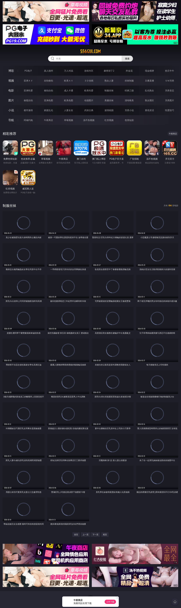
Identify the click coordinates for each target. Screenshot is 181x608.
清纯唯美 (129, 100)
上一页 (86, 534)
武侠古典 (88, 110)
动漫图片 (88, 100)
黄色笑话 (149, 110)
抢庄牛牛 (169, 70)
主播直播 (149, 80)
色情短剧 (129, 120)
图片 (11, 100)
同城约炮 (28, 120)
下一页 (95, 534)
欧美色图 (68, 100)
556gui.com (90, 51)
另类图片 (169, 100)
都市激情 (28, 110)
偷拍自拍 (48, 90)
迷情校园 (109, 110)
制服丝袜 (109, 90)
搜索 (127, 58)
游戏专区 (88, 70)
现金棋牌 (149, 70)
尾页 (105, 534)
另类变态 (169, 90)
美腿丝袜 (109, 100)
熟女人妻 (109, 80)
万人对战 (68, 70)
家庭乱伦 (48, 110)
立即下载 (110, 601)
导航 (11, 120)
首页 (76, 534)
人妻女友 (68, 110)
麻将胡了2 (109, 70)
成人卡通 (68, 90)
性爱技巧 (169, 110)
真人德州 (48, 70)
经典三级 (129, 90)
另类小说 (129, 110)
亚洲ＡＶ (28, 80)
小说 (11, 110)
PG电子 (28, 70)
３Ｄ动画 (88, 80)
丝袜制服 (129, 80)
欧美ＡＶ (68, 80)
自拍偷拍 (48, 80)
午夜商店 (48, 120)
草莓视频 (68, 120)
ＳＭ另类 (169, 80)
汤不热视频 (88, 120)
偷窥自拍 (28, 100)
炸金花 (129, 70)
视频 (11, 80)
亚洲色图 (48, 100)
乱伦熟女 (149, 90)
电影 (11, 90)
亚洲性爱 (28, 90)
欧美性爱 (88, 90)
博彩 (11, 71)
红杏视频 (109, 120)
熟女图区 (149, 100)
